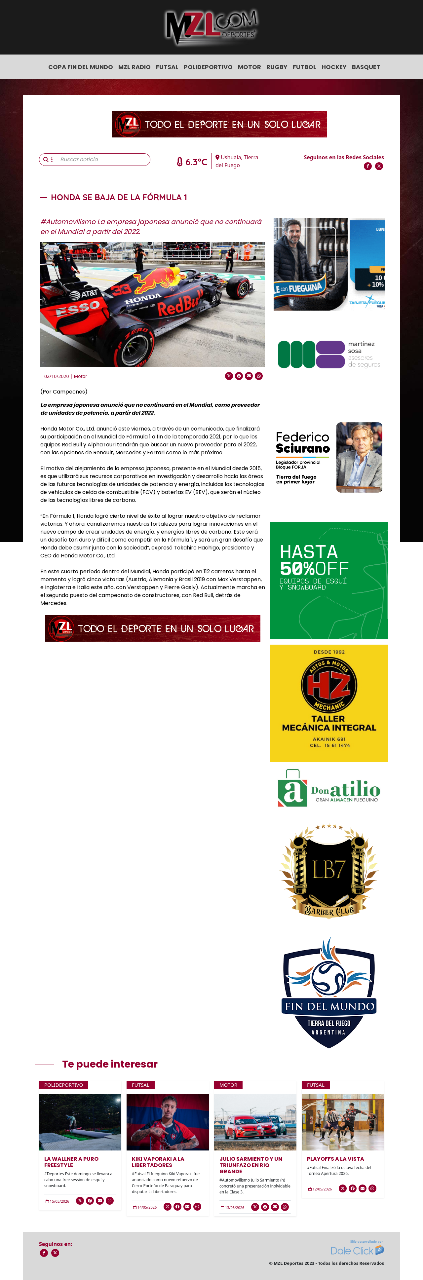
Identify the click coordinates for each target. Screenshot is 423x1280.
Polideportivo (208, 67)
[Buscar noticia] (103, 159)
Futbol (304, 67)
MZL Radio (134, 67)
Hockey (334, 67)
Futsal (167, 67)
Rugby (277, 67)
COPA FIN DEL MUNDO (80, 67)
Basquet (366, 67)
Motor (249, 67)
